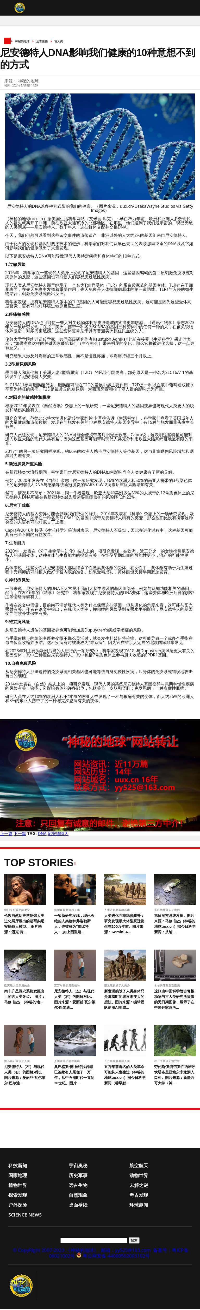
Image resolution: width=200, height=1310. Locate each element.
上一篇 (6, 834)
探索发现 (17, 1196)
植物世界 (17, 1186)
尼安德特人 (58, 834)
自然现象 (78, 1196)
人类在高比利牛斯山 (67, 1062)
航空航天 (138, 1166)
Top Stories (39, 863)
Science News (25, 1216)
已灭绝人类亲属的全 (17, 986)
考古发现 (138, 1196)
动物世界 (138, 1176)
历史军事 (78, 1176)
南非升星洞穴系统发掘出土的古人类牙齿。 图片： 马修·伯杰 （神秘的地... (24, 997)
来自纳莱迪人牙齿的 (167, 911)
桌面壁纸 (78, 1206)
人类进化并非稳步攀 (117, 911)
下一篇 (20, 834)
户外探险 (17, 1206)
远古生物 (42, 42)
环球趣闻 (138, 1206)
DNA (42, 834)
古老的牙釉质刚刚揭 (167, 986)
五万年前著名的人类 (117, 1062)
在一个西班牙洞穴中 (167, 1062)
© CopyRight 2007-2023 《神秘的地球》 (55, 1251)
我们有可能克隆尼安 (17, 911)
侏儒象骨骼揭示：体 (67, 911)
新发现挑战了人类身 (117, 986)
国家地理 (17, 1176)
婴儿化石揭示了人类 (17, 1062)
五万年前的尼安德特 (67, 986)
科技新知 (17, 1166)
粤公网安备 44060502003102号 (116, 1257)
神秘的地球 (22, 42)
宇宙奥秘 (78, 1166)
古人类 (58, 42)
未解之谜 (138, 1186)
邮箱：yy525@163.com (126, 1251)
